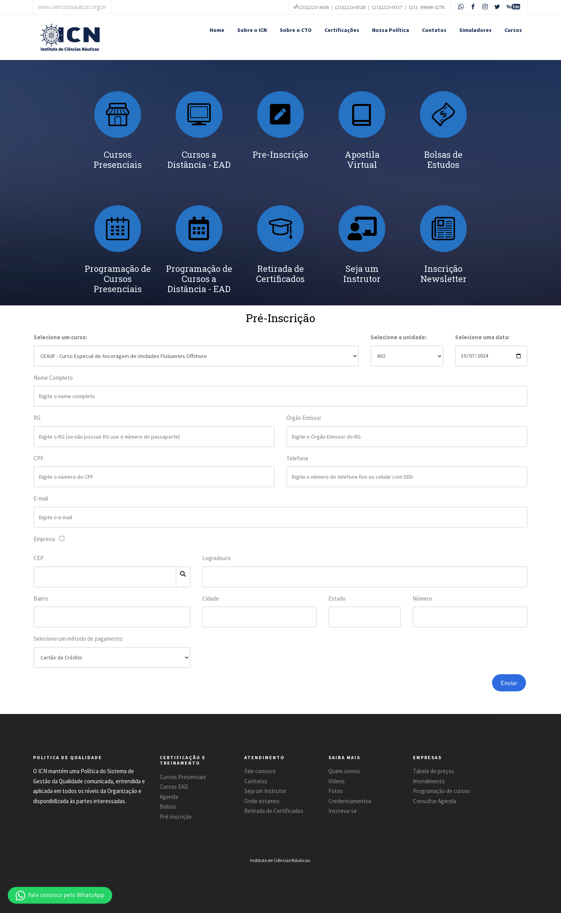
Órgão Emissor (303, 418)
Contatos (434, 29)
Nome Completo (53, 378)
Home (217, 29)
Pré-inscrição (176, 816)
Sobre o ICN (252, 29)
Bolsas (168, 806)
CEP (39, 558)
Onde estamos (262, 801)
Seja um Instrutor (265, 791)
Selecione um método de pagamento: (78, 638)
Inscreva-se (342, 810)
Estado (337, 598)
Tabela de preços (433, 771)
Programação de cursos (441, 791)
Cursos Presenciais (183, 777)
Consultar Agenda (434, 801)
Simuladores (475, 29)
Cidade (210, 598)
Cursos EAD (174, 786)
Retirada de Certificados (273, 810)
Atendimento (429, 781)
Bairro (41, 598)
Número (422, 598)
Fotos (335, 791)
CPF (39, 459)
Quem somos (344, 771)
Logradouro (216, 558)
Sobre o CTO (296, 29)
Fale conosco (260, 771)
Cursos (513, 29)
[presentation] (414, 689)
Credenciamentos (350, 801)
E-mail (41, 499)
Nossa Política (390, 29)
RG (37, 418)
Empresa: (46, 539)
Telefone (297, 459)
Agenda (169, 796)
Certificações (342, 29)
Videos (336, 781)
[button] (60, 895)
